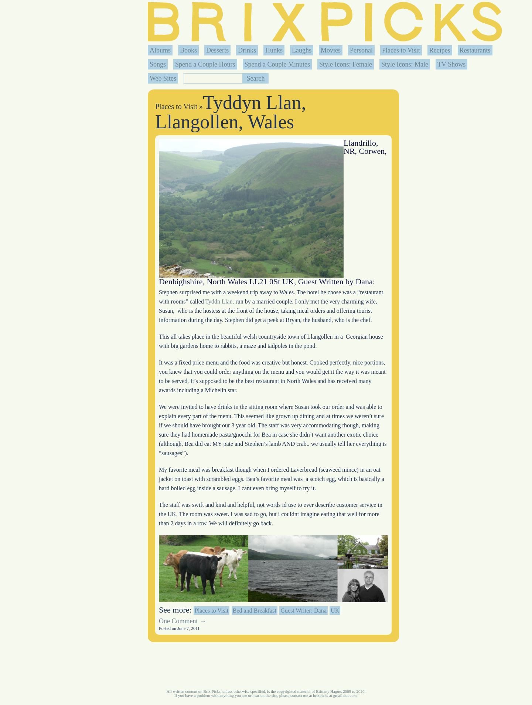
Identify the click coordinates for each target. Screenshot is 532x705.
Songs (158, 64)
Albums (160, 50)
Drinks (247, 50)
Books (188, 50)
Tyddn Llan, (219, 301)
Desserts (217, 50)
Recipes (439, 50)
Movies (331, 50)
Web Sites (163, 78)
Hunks (274, 50)
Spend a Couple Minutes (277, 64)
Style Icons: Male (404, 64)
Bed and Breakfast (254, 610)
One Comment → (182, 621)
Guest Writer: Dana (303, 610)
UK (335, 610)
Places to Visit (401, 50)
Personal (361, 50)
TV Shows (451, 64)
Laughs (301, 50)
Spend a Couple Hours (205, 64)
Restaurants (475, 50)
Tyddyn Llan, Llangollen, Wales (230, 112)
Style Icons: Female (345, 64)
